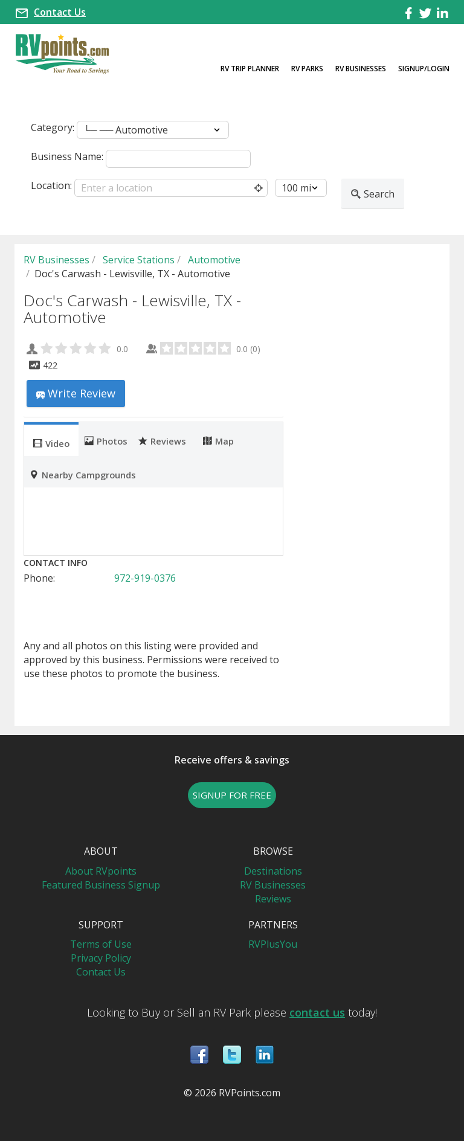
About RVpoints (101, 871)
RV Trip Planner (250, 68)
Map (218, 440)
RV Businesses (360, 68)
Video (51, 443)
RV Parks (307, 68)
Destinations (273, 871)
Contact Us (60, 12)
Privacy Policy (101, 958)
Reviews (162, 440)
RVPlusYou (272, 944)
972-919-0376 (145, 578)
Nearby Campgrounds (83, 474)
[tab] (51, 439)
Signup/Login (424, 68)
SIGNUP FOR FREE (232, 795)
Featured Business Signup (101, 885)
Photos (106, 440)
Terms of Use (101, 944)
